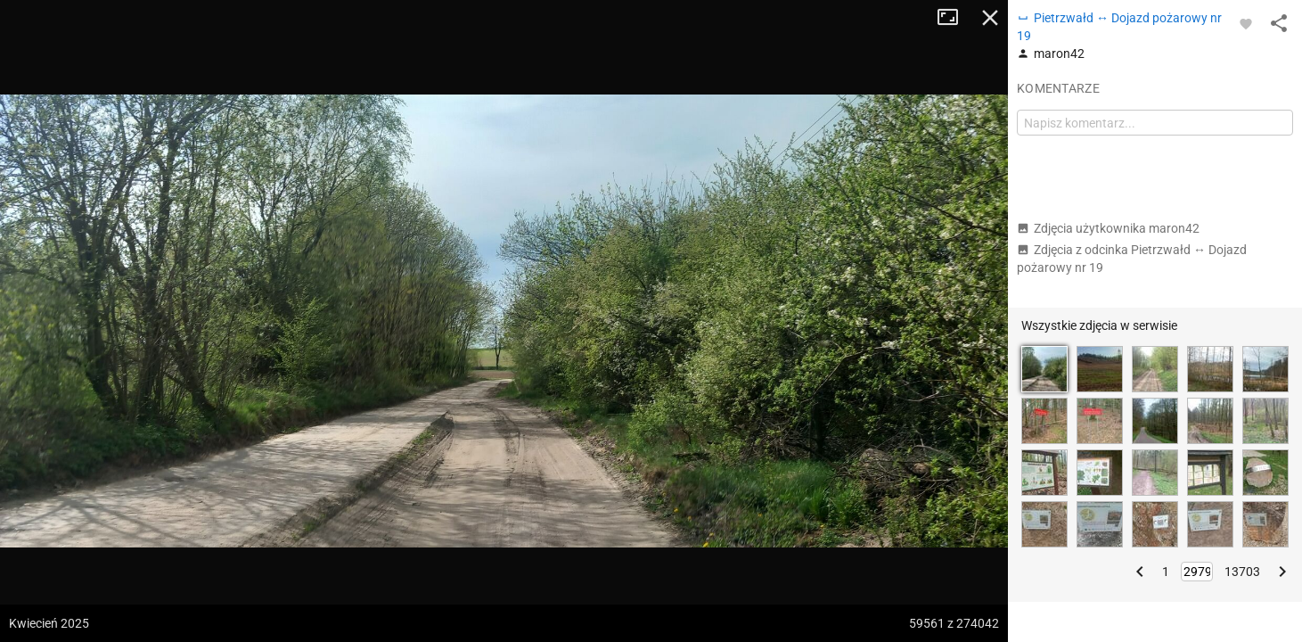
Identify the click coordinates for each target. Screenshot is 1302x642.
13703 (1242, 571)
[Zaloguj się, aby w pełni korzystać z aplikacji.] (1246, 23)
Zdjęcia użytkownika (1108, 228)
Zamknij (990, 18)
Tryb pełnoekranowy (954, 18)
